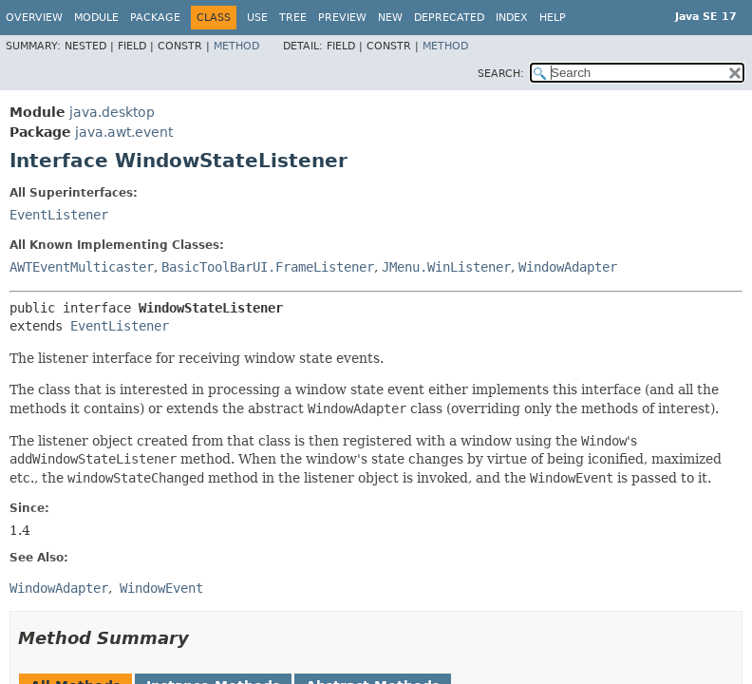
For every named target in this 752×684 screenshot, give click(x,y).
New (390, 17)
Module (96, 17)
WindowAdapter (567, 267)
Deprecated (449, 17)
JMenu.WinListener (446, 267)
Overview (34, 17)
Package (155, 17)
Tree (293, 17)
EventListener (58, 214)
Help (552, 17)
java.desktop (112, 112)
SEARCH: (501, 73)
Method (236, 46)
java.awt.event (124, 132)
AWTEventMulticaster (81, 267)
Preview (342, 17)
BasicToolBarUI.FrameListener (267, 267)
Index (512, 17)
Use (257, 17)
